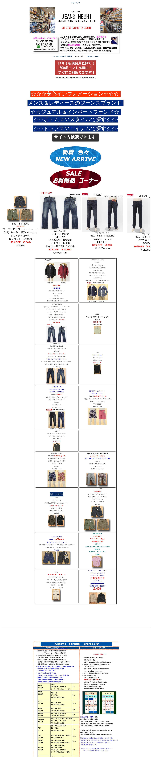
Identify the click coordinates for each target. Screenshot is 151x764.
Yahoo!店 (63, 56)
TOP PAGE (56, 56)
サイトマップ (75, 3)
